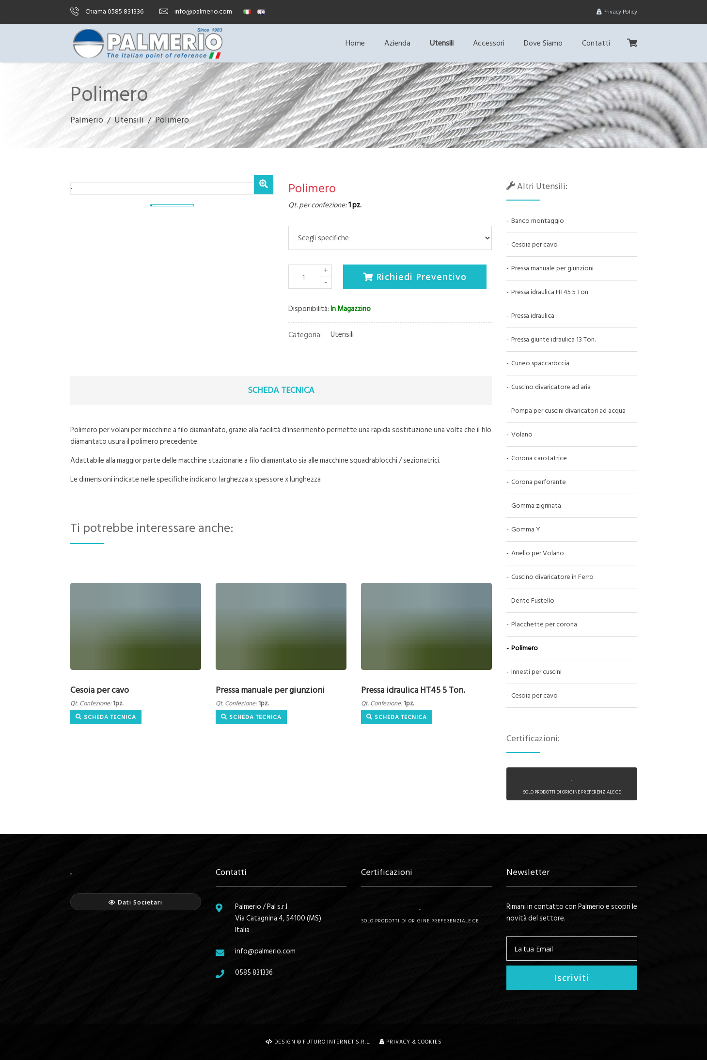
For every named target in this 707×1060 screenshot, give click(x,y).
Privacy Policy (617, 11)
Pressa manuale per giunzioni (270, 690)
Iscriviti (571, 977)
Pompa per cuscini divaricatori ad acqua (568, 410)
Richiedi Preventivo (415, 276)
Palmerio (86, 120)
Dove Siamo (543, 43)
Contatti (596, 43)
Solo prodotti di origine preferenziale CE (420, 917)
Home (355, 43)
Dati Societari (135, 902)
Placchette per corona (544, 624)
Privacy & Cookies (410, 1042)
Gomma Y (525, 529)
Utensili (442, 43)
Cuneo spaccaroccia (540, 363)
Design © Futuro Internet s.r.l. (318, 1042)
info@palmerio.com (195, 11)
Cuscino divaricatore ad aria (551, 386)
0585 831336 (254, 972)
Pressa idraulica (532, 315)
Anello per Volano (537, 553)
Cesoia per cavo (99, 690)
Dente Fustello (532, 600)
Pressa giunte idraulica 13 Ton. (553, 339)
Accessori (488, 43)
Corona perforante (538, 481)
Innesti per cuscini (536, 671)
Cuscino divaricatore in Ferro (552, 576)
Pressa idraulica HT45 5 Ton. (413, 690)
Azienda (397, 43)
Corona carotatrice (539, 458)
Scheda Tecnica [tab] (281, 390)
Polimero (524, 648)
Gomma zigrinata (536, 505)
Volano (522, 434)
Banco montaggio (537, 220)
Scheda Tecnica (106, 717)
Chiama (106, 11)
